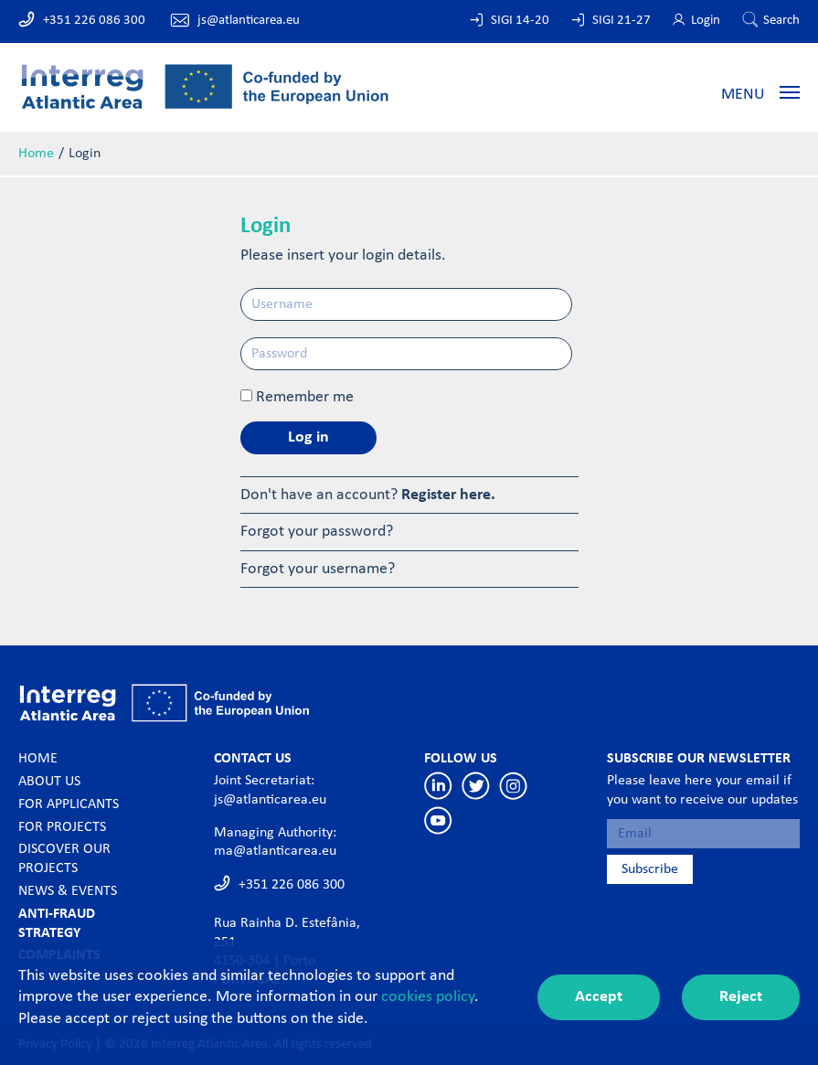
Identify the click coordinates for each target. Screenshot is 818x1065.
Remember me (305, 397)
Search (781, 20)
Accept (598, 997)
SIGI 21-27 (621, 20)
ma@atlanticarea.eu (275, 851)
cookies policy (427, 997)
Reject (740, 997)
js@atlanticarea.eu (248, 20)
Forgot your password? (316, 531)
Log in (308, 437)
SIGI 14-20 (520, 20)
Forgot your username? (317, 569)
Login (705, 20)
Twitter (476, 786)
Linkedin (438, 786)
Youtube (438, 820)
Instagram (513, 786)
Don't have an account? (367, 495)
